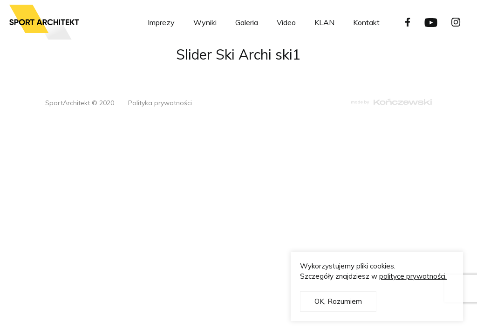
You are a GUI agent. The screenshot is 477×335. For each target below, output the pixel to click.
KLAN (324, 22)
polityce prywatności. (413, 276)
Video (286, 22)
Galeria (246, 22)
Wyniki (205, 22)
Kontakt (366, 22)
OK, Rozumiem (338, 301)
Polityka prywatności (160, 103)
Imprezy (161, 22)
